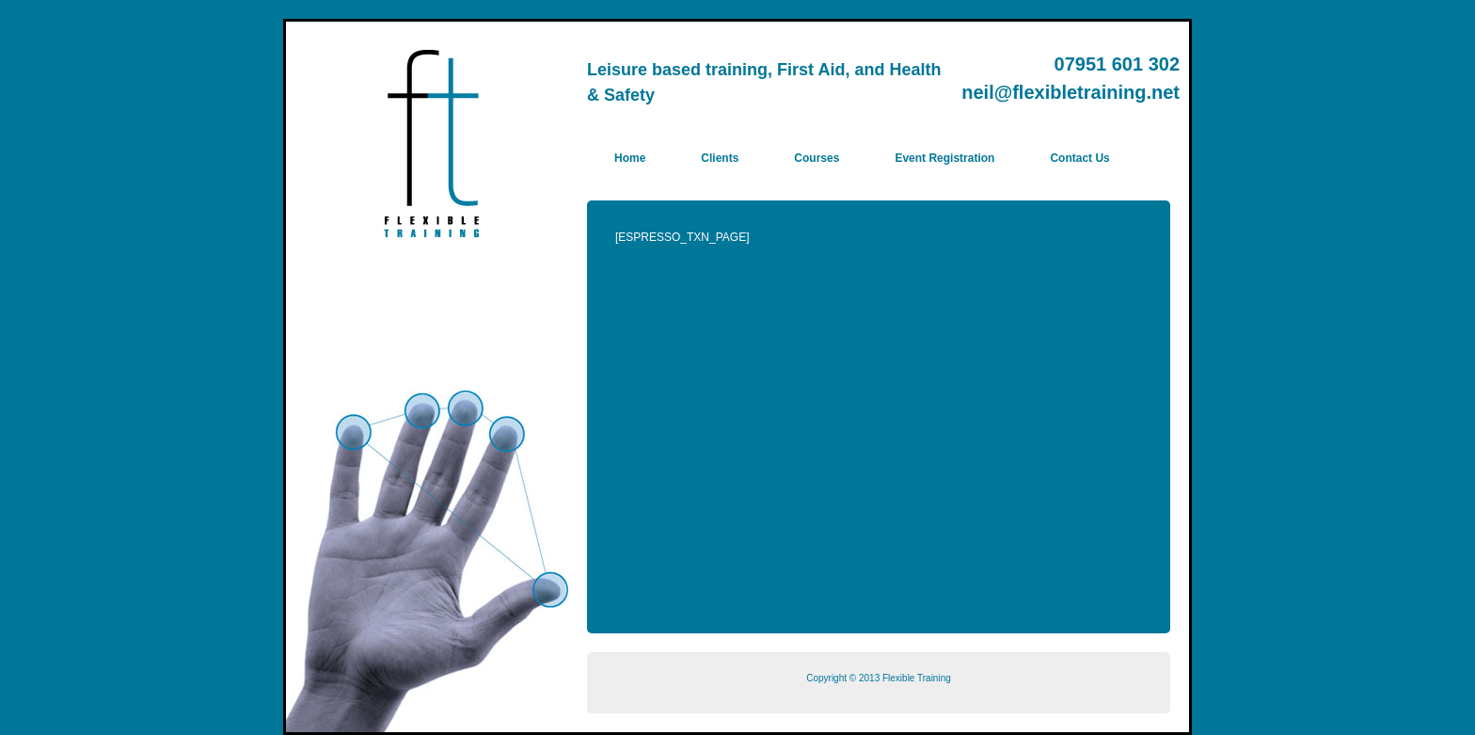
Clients (719, 158)
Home (629, 158)
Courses (816, 158)
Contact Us (1079, 158)
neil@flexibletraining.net (1070, 92)
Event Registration (944, 158)
